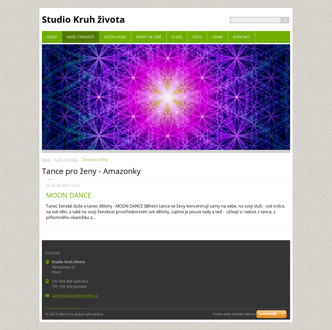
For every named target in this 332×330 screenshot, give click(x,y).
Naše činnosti (66, 159)
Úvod (46, 159)
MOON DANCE (68, 195)
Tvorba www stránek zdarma (234, 314)
